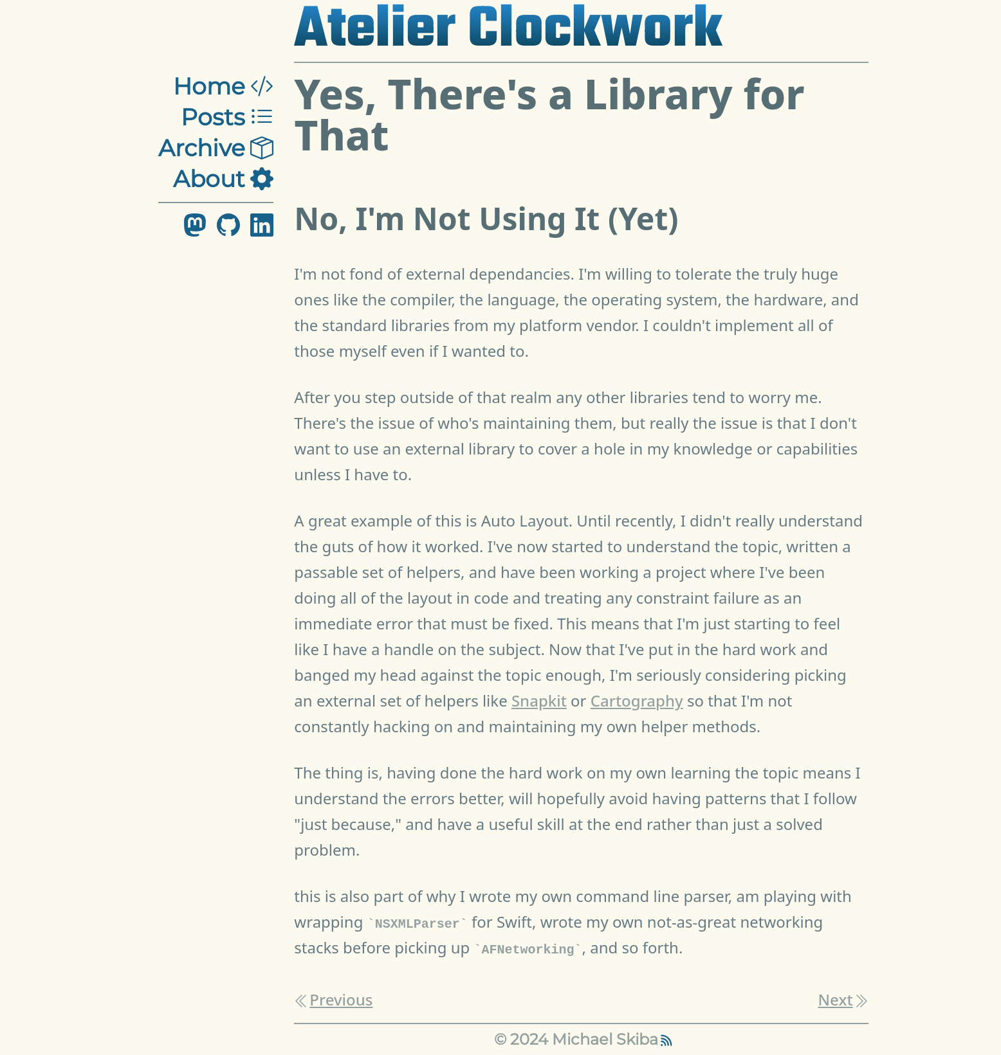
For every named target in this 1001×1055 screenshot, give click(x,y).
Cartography (637, 700)
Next (843, 999)
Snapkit (539, 700)
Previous (333, 999)
